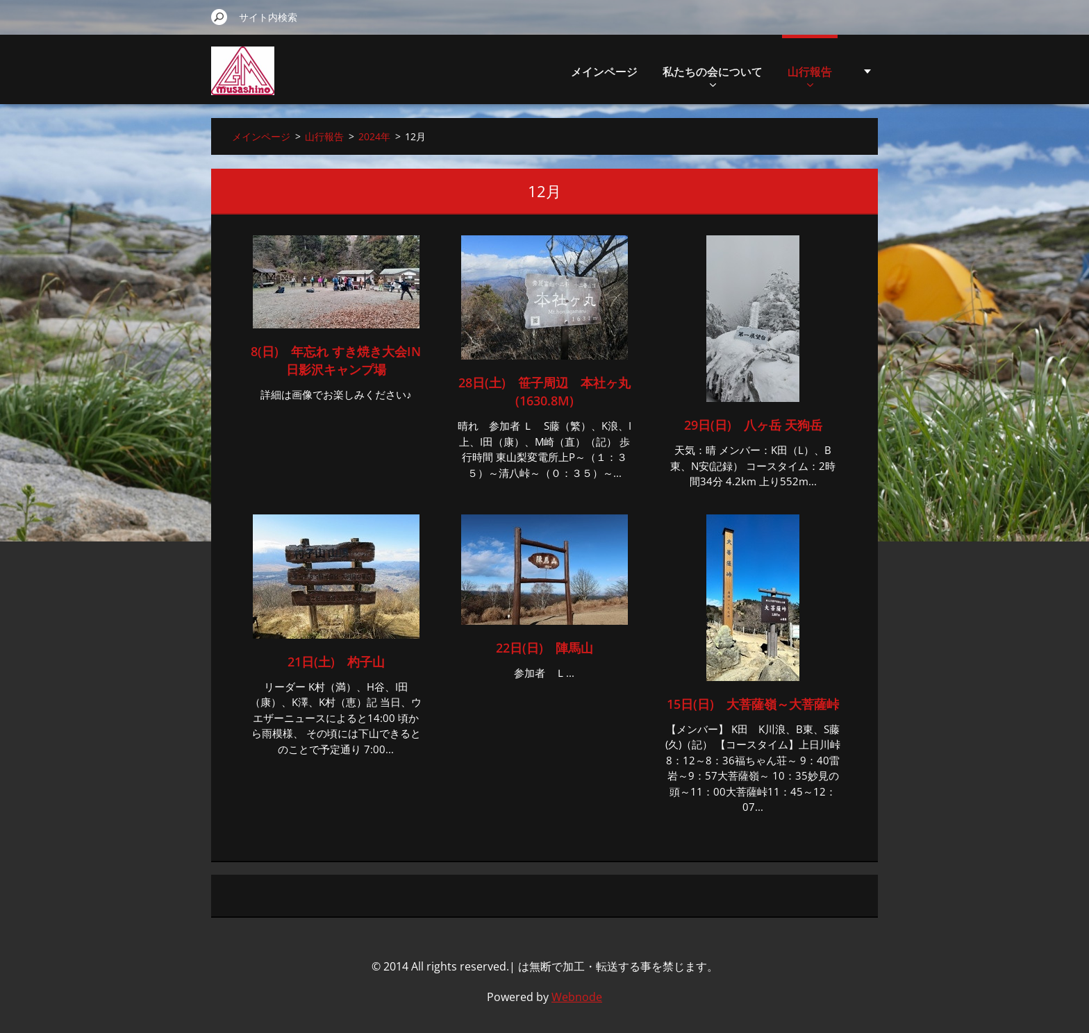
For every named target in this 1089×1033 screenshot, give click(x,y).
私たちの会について (712, 75)
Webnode (576, 997)
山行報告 (810, 75)
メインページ (604, 71)
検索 (219, 16)
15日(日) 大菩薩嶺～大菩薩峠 (753, 704)
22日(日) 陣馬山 (544, 647)
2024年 (374, 136)
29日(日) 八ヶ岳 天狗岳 (753, 425)
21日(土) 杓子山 (336, 661)
